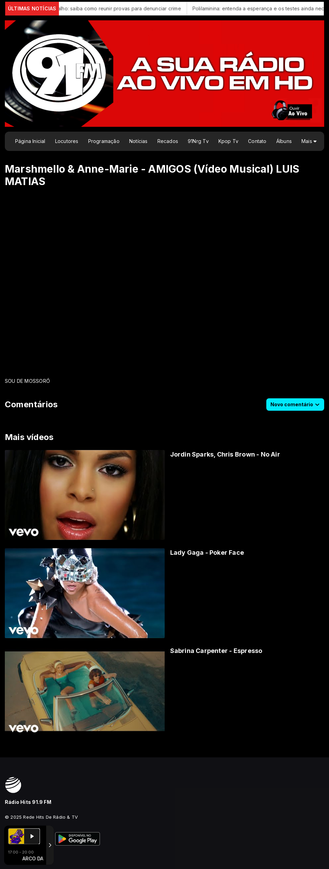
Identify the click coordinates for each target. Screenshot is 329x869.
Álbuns (284, 141)
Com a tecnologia (29, 856)
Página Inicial (30, 141)
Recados (167, 141)
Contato (257, 141)
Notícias (138, 141)
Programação (104, 141)
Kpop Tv (228, 141)
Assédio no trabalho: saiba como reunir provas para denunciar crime (109, 8)
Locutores (67, 141)
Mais (309, 141)
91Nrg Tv (198, 141)
